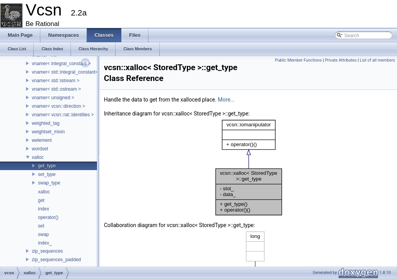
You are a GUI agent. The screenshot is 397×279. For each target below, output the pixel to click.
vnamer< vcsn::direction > (58, 106)
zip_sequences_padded (56, 259)
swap (43, 234)
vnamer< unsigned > (53, 97)
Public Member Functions (298, 60)
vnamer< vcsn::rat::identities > (63, 114)
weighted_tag (45, 123)
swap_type (49, 183)
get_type (47, 166)
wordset (40, 149)
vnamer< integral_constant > (61, 63)
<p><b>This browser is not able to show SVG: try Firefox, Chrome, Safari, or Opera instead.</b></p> (249, 168)
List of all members (377, 60)
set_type (46, 174)
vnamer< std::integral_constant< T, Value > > (78, 72)
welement (42, 140)
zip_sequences (47, 251)
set (41, 226)
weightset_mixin (48, 131)
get (41, 200)
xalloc (38, 157)
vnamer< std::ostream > (56, 89)
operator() (48, 217)
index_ (45, 243)
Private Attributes (341, 60)
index (43, 209)
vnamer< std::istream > (55, 80)
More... (226, 99)
